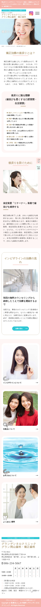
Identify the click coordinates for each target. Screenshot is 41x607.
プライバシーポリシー (12, 600)
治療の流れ (19, 328)
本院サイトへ (24, 591)
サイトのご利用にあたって (27, 600)
